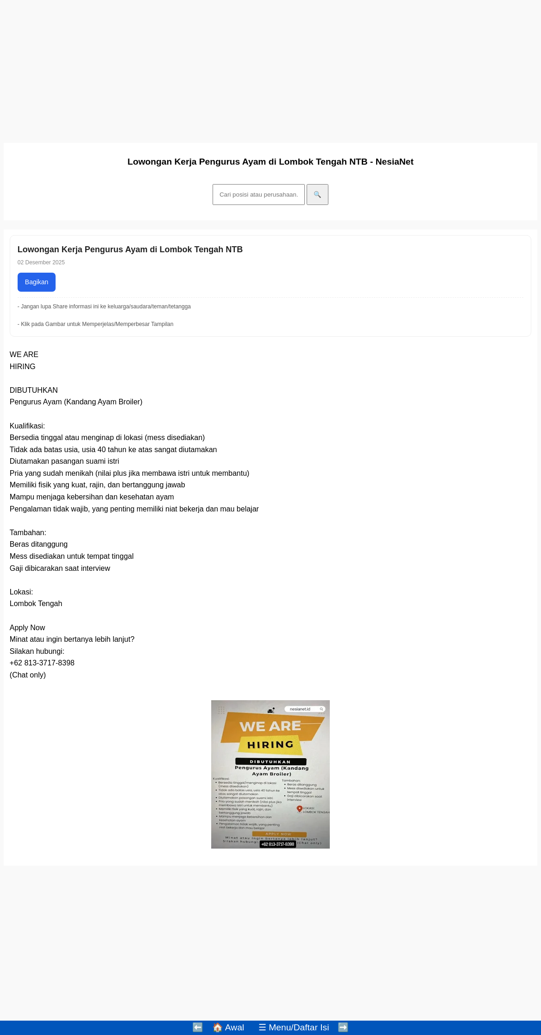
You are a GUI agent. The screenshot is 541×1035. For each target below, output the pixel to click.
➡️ (343, 1027)
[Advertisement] (270, 69)
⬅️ (197, 1027)
